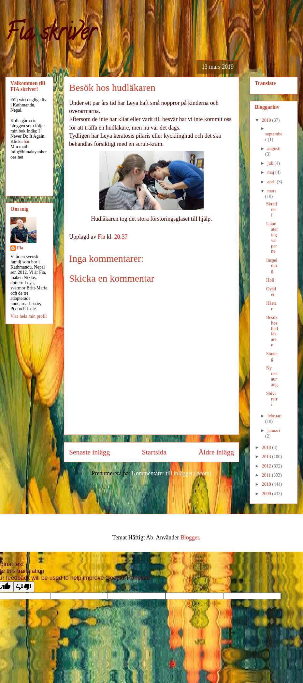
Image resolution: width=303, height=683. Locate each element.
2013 (267, 456)
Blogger (189, 537)
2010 (267, 484)
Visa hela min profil (28, 316)
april (272, 181)
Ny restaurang (272, 376)
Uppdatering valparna (272, 237)
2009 (267, 493)
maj (271, 172)
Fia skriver (50, 34)
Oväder (271, 291)
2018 (267, 447)
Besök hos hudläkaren (272, 331)
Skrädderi (271, 209)
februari (274, 415)
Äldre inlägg (216, 452)
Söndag (272, 356)
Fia (20, 247)
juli (270, 163)
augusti (273, 148)
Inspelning (271, 266)
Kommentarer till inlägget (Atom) (171, 473)
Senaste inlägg (89, 452)
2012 (267, 466)
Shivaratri (271, 399)
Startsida (154, 452)
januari (273, 430)
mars (271, 190)
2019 (267, 120)
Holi (270, 280)
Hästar (271, 306)
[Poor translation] (23, 586)
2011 (267, 475)
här (26, 141)
